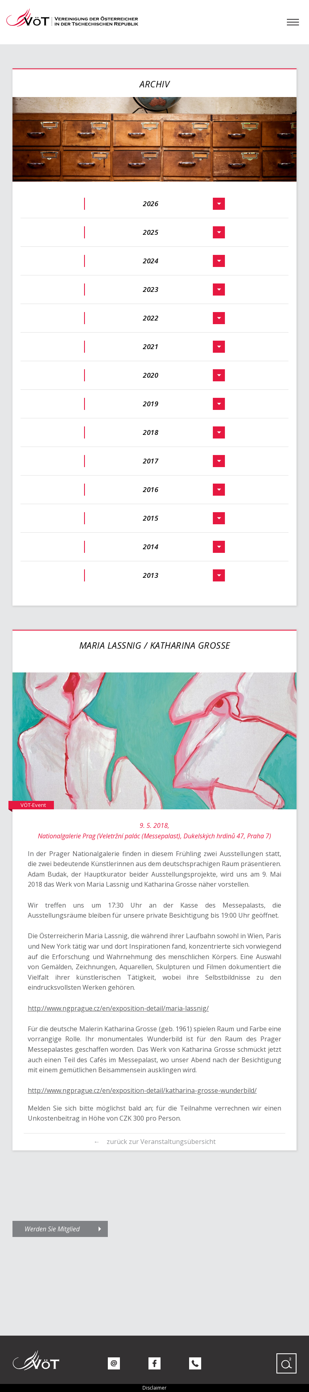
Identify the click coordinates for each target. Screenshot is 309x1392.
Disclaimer (154, 1387)
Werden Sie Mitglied (52, 1228)
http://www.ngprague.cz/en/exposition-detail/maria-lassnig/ (118, 1008)
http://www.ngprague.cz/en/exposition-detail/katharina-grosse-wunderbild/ (142, 1090)
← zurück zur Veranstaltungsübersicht (155, 1141)
